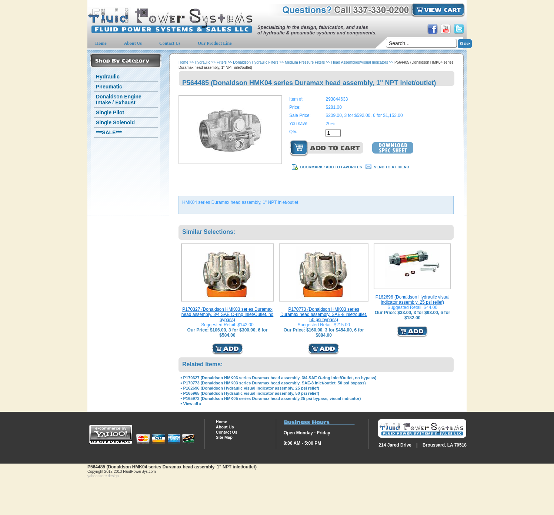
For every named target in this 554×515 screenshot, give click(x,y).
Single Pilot (110, 112)
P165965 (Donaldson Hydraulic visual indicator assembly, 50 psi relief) (251, 393)
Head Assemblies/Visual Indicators (359, 62)
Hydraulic (108, 77)
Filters (222, 62)
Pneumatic (109, 87)
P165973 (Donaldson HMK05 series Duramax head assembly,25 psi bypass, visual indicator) (272, 398)
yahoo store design (103, 476)
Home (183, 62)
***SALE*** (109, 132)
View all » (192, 403)
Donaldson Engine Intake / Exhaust (118, 99)
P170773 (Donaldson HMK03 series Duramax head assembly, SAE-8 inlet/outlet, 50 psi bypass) (323, 314)
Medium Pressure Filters (305, 62)
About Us (225, 427)
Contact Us (226, 432)
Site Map (224, 437)
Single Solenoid (115, 122)
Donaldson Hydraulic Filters (255, 62)
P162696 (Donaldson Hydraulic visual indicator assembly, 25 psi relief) (413, 299)
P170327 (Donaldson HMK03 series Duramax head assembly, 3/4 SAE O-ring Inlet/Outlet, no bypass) (227, 314)
